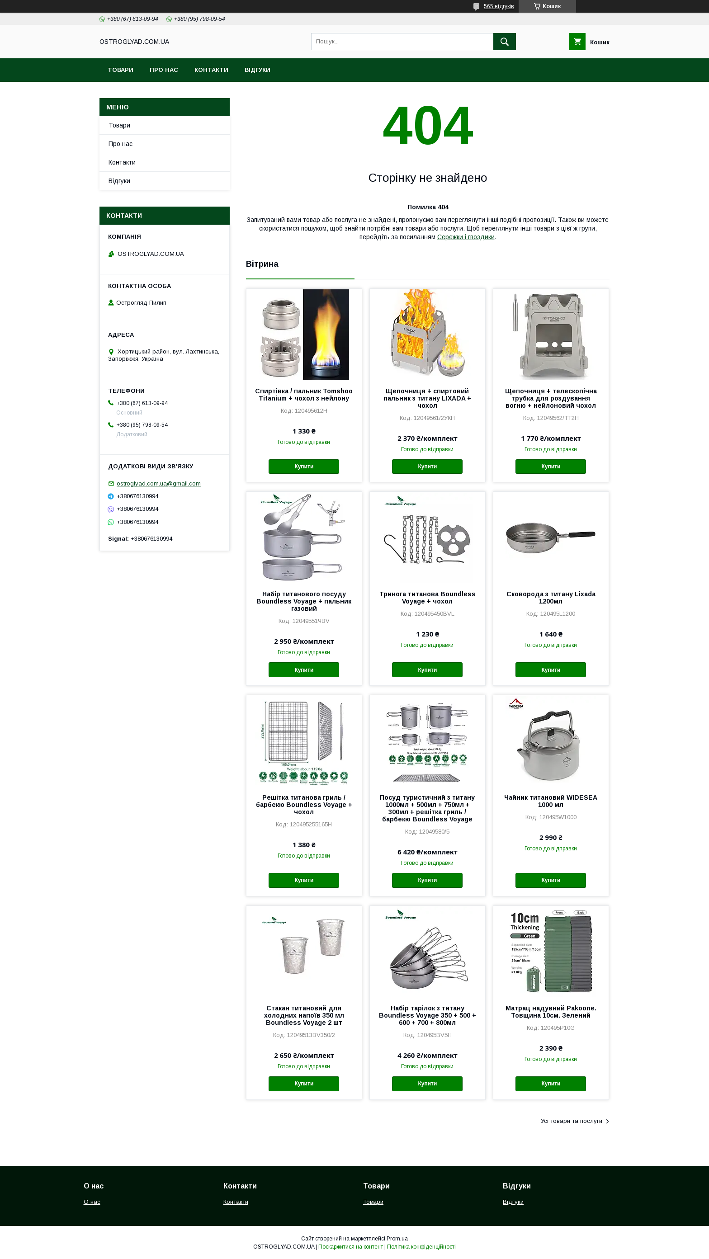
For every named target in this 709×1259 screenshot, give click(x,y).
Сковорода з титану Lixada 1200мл (551, 597)
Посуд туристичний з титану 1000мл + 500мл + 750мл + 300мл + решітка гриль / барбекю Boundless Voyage (427, 808)
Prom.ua (397, 1238)
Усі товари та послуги (571, 1121)
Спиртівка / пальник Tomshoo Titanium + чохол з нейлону (304, 394)
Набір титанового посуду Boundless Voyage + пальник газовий (303, 601)
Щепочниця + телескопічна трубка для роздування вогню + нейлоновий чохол (551, 398)
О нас (92, 1201)
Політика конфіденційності (421, 1247)
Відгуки (257, 69)
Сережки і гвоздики (466, 236)
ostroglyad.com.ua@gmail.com (159, 483)
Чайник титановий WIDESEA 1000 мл (550, 801)
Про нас (164, 69)
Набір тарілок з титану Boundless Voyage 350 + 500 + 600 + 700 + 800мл (427, 1015)
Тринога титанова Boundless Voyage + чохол (427, 597)
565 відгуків (499, 6)
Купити (303, 466)
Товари (120, 69)
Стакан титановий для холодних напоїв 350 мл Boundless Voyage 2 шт (304, 1015)
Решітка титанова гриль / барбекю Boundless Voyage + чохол (304, 805)
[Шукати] (504, 41)
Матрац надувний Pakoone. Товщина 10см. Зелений (551, 1011)
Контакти (211, 69)
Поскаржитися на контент (350, 1247)
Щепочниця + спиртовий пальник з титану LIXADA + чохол (427, 398)
